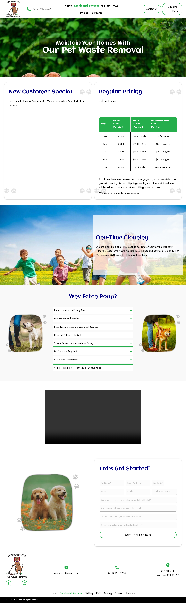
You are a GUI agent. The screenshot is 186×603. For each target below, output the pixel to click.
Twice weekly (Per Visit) (138, 124)
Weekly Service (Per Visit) (118, 124)
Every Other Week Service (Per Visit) (160, 124)
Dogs (103, 123)
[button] (151, 9)
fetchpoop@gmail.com (66, 575)
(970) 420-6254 (42, 9)
